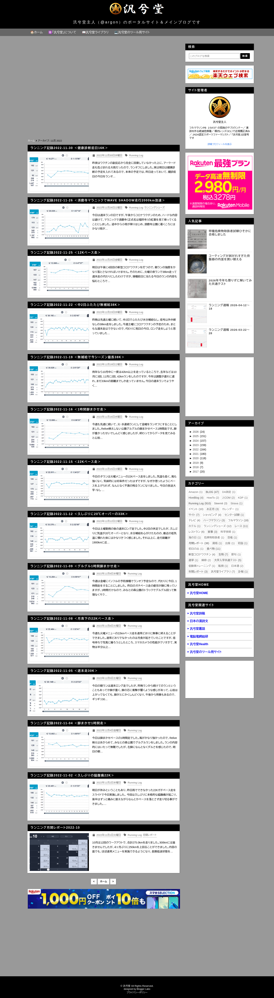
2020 (196, 458)
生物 (223, 554)
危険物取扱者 (214, 537)
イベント (196, 509)
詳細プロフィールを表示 (220, 144)
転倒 (223, 565)
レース (241, 526)
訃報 (243, 571)
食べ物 (213, 548)
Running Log (200, 503)
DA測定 (228, 491)
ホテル (194, 526)
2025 (196, 436)
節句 (236, 554)
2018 (196, 467)
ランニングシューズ (217, 526)
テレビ (194, 520)
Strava (237, 503)
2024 (196, 440)
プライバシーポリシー (137, 992)
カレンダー (230, 509)
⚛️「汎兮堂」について (62, 32)
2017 (196, 471)
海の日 (195, 537)
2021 (196, 453)
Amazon (196, 491)
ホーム (103, 881)
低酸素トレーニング (202, 565)
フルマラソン (238, 520)
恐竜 (232, 537)
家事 (212, 531)
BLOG (212, 491)
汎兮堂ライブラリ (223, 571)
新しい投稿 (94, 881)
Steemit (220, 503)
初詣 (242, 543)
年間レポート (198, 571)
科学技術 (228, 531)
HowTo (213, 497)
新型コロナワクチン (202, 554)
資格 (217, 543)
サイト (194, 514)
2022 (196, 449)
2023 (196, 445)
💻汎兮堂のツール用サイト (132, 32)
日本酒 (237, 565)
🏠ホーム (36, 32)
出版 (230, 543)
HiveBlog (196, 497)
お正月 (213, 509)
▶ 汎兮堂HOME (197, 593)
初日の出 (196, 548)
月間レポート (199, 543)
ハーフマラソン (214, 520)
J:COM (228, 497)
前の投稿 (113, 881)
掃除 (206, 560)
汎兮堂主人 (219, 121)
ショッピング (212, 514)
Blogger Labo (143, 989)
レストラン (197, 531)
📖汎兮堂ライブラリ (95, 32)
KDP (243, 497)
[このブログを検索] (214, 56)
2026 (196, 431)
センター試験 (234, 514)
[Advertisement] (103, 109)
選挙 (193, 560)
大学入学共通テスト (227, 560)
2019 (196, 462)
